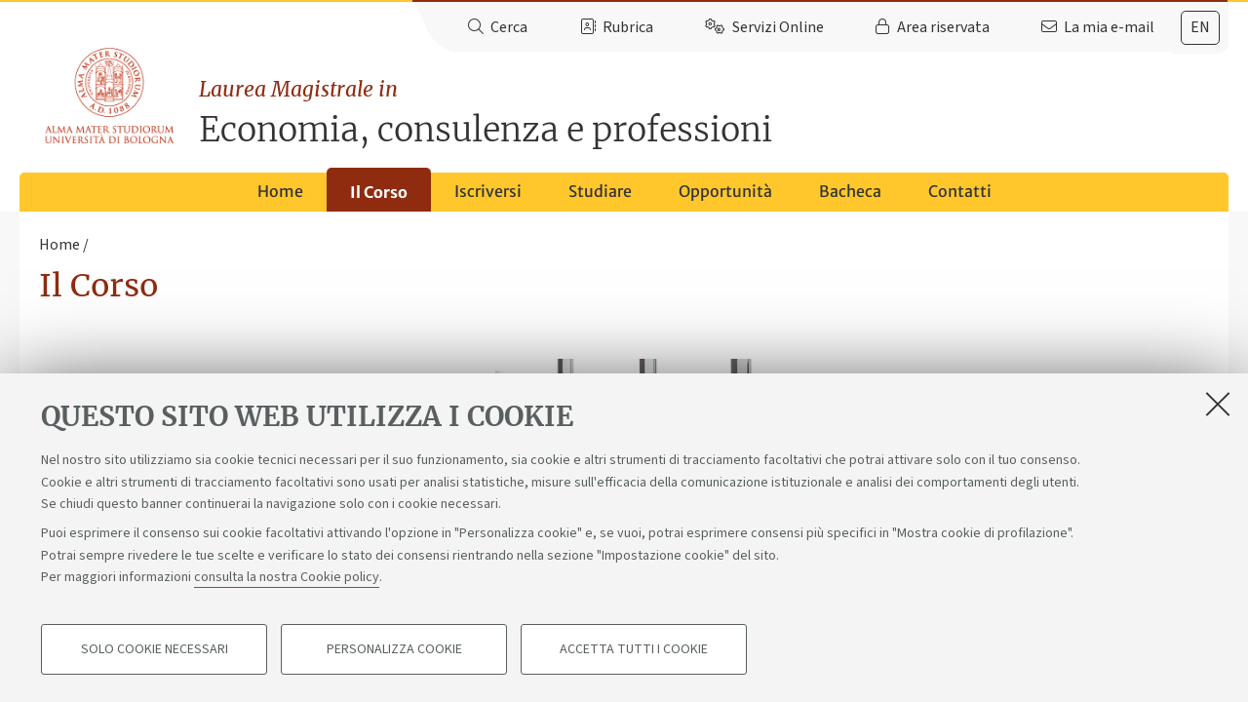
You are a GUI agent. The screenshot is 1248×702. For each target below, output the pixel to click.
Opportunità (725, 191)
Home (280, 191)
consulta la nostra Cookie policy (286, 577)
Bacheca (850, 191)
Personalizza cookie (394, 649)
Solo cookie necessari (154, 649)
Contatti (960, 191)
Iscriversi (488, 191)
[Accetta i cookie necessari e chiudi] (1217, 403)
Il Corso (379, 192)
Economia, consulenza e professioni (713, 112)
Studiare (600, 191)
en (1200, 27)
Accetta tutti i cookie (634, 649)
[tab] (1200, 28)
